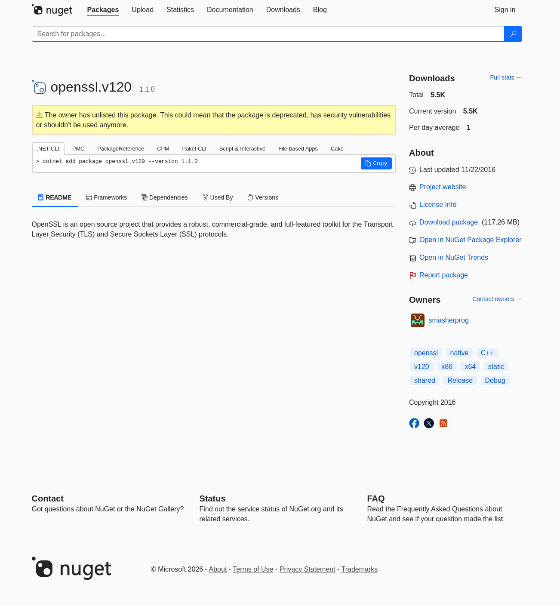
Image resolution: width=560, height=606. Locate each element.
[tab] (103, 9)
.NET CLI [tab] (48, 148)
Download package (448, 222)
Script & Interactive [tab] (242, 148)
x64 (470, 366)
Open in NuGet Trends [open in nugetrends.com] (453, 257)
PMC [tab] (78, 148)
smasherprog (449, 320)
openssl (426, 353)
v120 (421, 366)
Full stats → (506, 77)
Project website (442, 187)
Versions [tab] (262, 197)
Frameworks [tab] (106, 197)
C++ (487, 353)
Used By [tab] (218, 197)
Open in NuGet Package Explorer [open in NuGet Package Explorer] (470, 239)
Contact (48, 498)
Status (213, 498)
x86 (446, 366)
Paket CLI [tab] (194, 148)
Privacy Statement (307, 569)
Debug (495, 380)
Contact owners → (497, 298)
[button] (376, 163)
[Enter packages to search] (268, 34)
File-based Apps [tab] (298, 148)
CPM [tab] (163, 148)
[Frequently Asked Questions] (376, 498)
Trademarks (360, 569)
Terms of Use (253, 569)
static (496, 366)
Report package (443, 275)
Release (460, 380)
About (218, 569)
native (459, 353)
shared (424, 380)
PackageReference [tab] (120, 148)
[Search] (513, 34)
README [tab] (55, 197)
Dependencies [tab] (165, 197)
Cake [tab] (337, 148)
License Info (437, 204)
